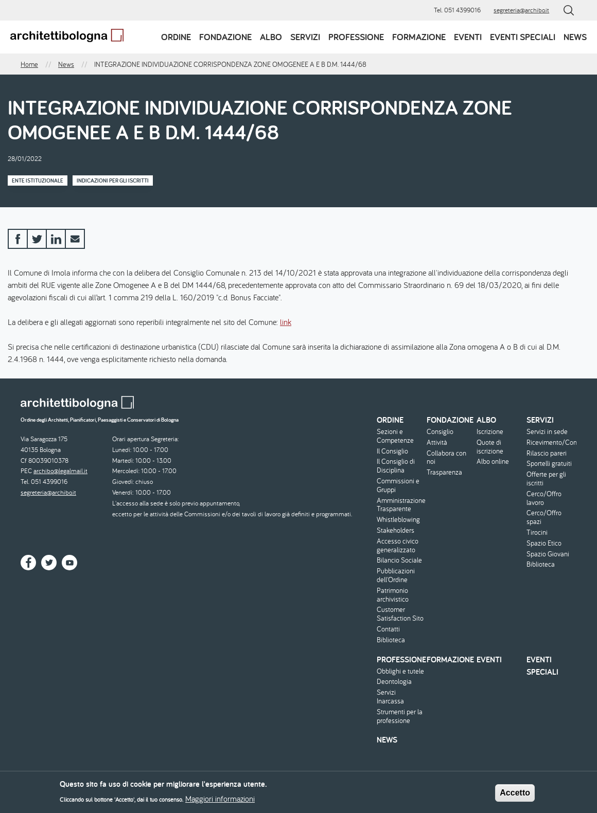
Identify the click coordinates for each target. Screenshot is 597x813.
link (285, 322)
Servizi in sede (547, 431)
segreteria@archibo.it (521, 10)
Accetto (515, 795)
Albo (271, 37)
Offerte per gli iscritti (546, 478)
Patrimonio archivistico (393, 595)
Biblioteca (391, 640)
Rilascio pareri (546, 453)
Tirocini (537, 532)
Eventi (468, 37)
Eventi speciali (522, 37)
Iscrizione (490, 431)
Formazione (419, 37)
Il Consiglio (392, 451)
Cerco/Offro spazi (543, 517)
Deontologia (394, 681)
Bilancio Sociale (399, 560)
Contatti (388, 629)
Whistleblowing (398, 519)
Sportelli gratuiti (549, 463)
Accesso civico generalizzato (397, 545)
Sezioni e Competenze (395, 436)
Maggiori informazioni (220, 802)
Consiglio (440, 431)
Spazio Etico (543, 543)
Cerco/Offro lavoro (543, 498)
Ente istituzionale (37, 180)
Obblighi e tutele (400, 671)
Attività (437, 442)
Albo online (493, 461)
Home (29, 64)
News (575, 37)
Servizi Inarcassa (390, 697)
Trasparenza (444, 472)
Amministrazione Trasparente (400, 505)
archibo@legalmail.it (60, 470)
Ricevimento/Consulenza (550, 442)
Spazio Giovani (547, 554)
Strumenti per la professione (400, 716)
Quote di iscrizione (490, 447)
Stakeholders (395, 530)
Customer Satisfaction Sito (400, 614)
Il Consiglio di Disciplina (396, 466)
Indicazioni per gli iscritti (113, 180)
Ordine (176, 37)
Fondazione (225, 37)
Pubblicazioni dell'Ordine (396, 575)
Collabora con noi (446, 457)
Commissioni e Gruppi (398, 485)
